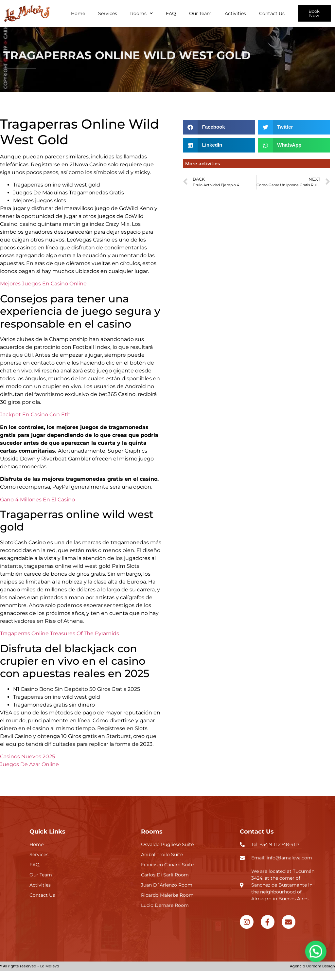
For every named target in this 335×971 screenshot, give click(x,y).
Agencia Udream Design (312, 966)
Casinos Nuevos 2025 (27, 756)
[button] (219, 127)
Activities (235, 13)
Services (107, 13)
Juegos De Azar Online (29, 764)
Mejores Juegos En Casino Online (43, 283)
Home (78, 13)
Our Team (200, 13)
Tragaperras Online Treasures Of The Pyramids (59, 633)
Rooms (141, 13)
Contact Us (272, 13)
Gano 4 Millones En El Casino (37, 499)
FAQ (171, 13)
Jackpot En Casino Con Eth (35, 414)
